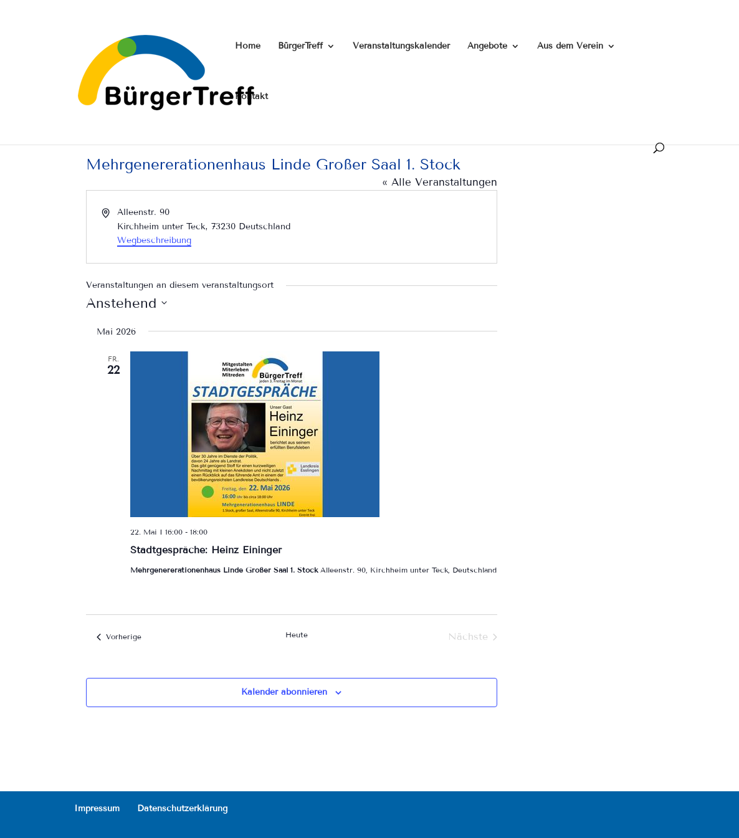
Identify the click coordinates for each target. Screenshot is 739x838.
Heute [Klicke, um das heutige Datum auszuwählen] (296, 634)
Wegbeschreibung (154, 240)
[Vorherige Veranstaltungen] (119, 637)
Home (247, 46)
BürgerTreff (300, 46)
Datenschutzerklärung (182, 808)
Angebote (487, 46)
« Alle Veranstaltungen (439, 182)
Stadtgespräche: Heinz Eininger (206, 550)
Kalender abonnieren (284, 692)
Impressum (97, 808)
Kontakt (251, 97)
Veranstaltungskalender (401, 46)
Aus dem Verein (570, 46)
